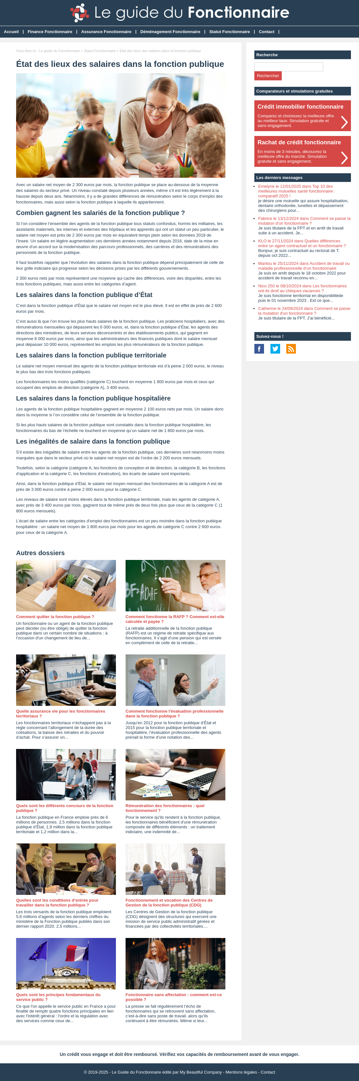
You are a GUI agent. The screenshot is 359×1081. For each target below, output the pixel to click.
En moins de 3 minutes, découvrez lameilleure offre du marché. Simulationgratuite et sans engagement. (292, 156)
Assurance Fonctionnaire (106, 31)
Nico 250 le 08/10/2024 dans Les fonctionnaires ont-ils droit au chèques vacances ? (302, 288)
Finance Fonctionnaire (50, 31)
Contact (266, 31)
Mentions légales (241, 1072)
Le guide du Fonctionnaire (59, 51)
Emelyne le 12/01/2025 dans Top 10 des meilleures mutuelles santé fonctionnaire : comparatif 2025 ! (296, 191)
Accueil (11, 31)
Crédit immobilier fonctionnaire (301, 107)
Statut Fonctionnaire (229, 31)
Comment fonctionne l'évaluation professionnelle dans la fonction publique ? (174, 713)
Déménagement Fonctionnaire (170, 31)
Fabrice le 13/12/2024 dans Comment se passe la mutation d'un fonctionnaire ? (304, 221)
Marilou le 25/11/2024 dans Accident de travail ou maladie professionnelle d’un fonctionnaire (304, 266)
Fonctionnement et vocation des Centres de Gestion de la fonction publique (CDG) (169, 902)
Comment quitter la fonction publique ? (55, 616)
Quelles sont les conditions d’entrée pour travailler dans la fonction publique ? (57, 902)
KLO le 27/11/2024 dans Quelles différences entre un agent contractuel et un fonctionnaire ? (302, 243)
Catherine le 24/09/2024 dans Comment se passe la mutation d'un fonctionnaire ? (304, 311)
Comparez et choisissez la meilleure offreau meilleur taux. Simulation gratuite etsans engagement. (296, 120)
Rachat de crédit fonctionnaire (299, 142)
